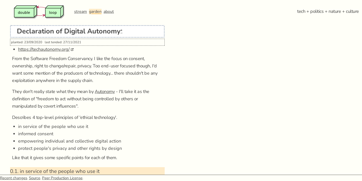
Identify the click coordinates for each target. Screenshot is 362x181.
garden (95, 11)
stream (80, 11)
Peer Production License (62, 177)
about (109, 11)
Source (34, 177)
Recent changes (13, 177)
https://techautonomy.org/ (44, 49)
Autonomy (105, 91)
